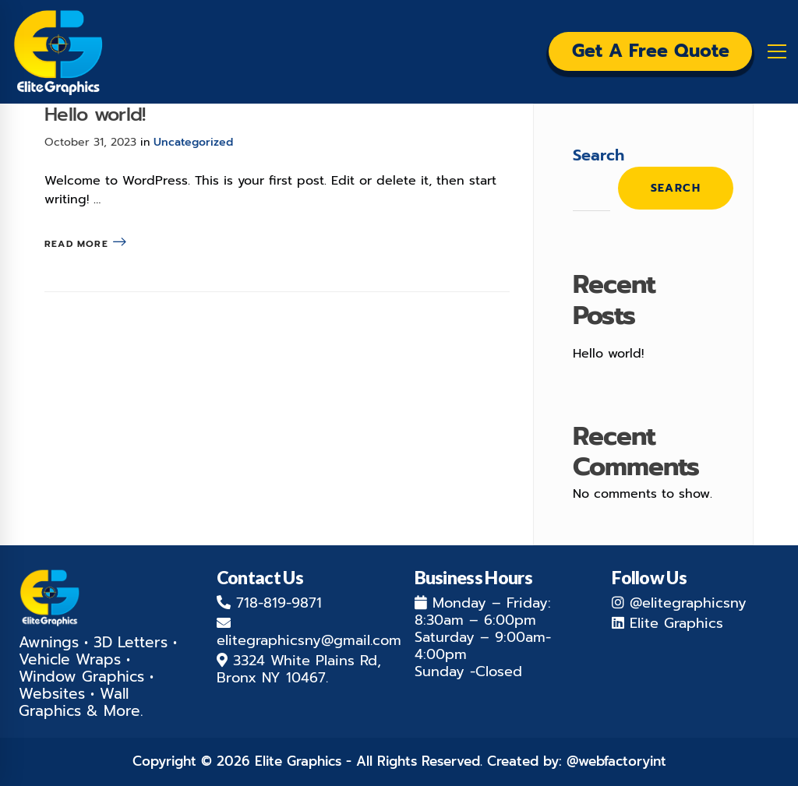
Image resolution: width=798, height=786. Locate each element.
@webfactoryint (616, 761)
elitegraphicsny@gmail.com (309, 640)
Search (598, 155)
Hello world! (94, 114)
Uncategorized (193, 142)
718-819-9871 (279, 603)
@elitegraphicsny (688, 603)
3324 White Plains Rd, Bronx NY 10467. (299, 669)
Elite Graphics (676, 623)
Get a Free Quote (639, 52)
